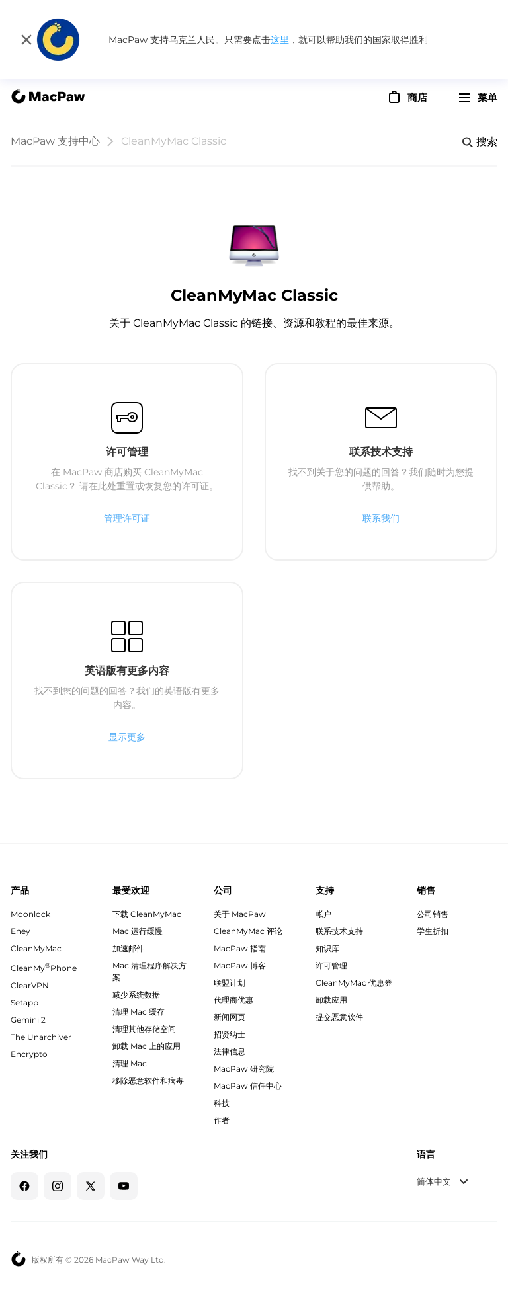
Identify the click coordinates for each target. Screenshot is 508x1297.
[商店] (406, 97)
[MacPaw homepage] (48, 98)
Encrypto (29, 1054)
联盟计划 (229, 983)
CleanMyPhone (44, 968)
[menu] (478, 98)
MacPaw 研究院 (244, 1069)
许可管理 (331, 965)
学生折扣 (432, 931)
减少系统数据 (136, 995)
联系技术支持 (339, 931)
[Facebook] (24, 1186)
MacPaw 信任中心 (248, 1086)
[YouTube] (124, 1186)
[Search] (479, 142)
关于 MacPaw (240, 914)
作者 (222, 1120)
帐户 (323, 914)
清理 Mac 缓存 (138, 1012)
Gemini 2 (28, 1020)
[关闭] (26, 39)
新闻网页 (229, 1017)
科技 (222, 1103)
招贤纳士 (229, 1034)
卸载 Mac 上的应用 (146, 1046)
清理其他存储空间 (144, 1029)
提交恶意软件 (339, 1017)
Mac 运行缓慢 (137, 931)
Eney (20, 931)
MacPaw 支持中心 (55, 141)
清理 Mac (129, 1063)
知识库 (327, 948)
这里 (280, 40)
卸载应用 (331, 1000)
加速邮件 (128, 948)
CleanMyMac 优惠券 (354, 983)
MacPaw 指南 (240, 948)
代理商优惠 (233, 1000)
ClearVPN (30, 985)
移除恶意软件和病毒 (148, 1080)
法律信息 (229, 1051)
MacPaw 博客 (240, 965)
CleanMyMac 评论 (248, 931)
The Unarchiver (41, 1037)
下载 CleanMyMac (146, 914)
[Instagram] (57, 1186)
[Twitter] (91, 1186)
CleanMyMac (36, 948)
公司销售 (432, 914)
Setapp (24, 1002)
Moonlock (30, 914)
